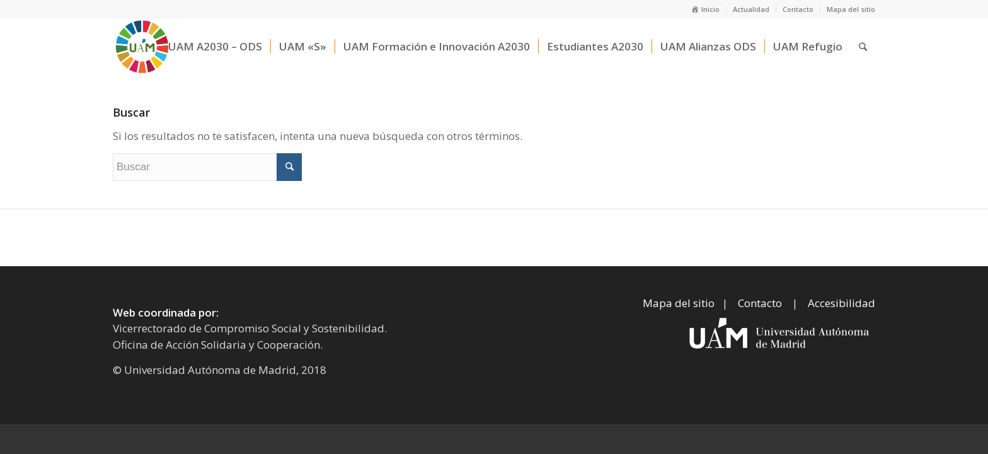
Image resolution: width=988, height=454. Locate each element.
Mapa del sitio (851, 9)
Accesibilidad (841, 303)
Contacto (798, 9)
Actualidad (751, 9)
